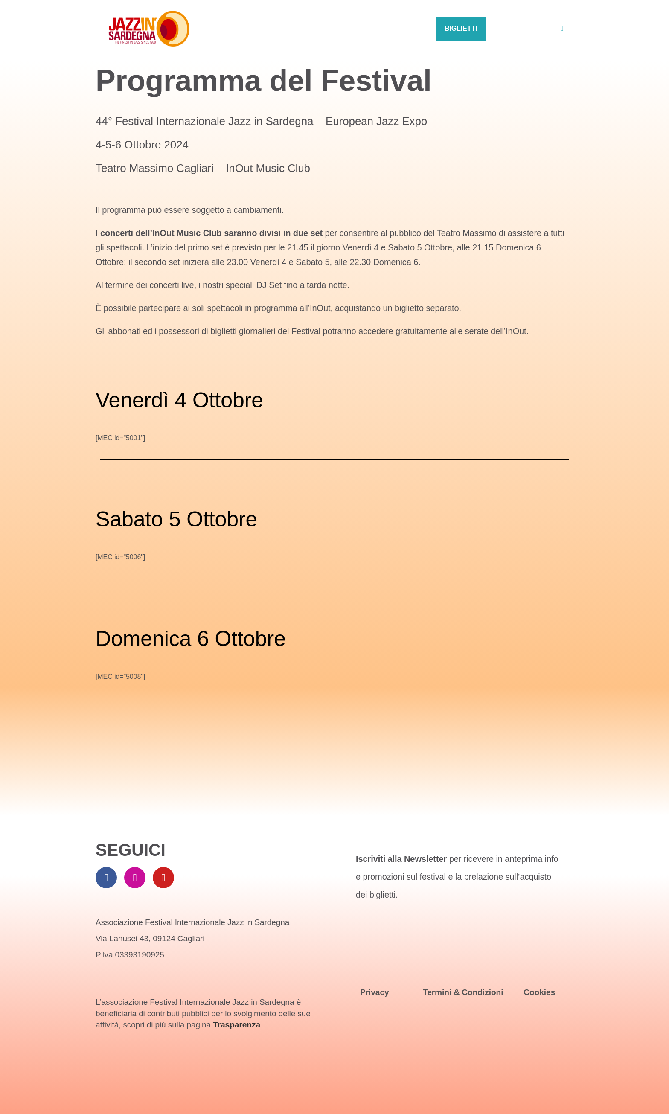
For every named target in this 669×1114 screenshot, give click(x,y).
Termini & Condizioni (463, 992)
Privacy (374, 992)
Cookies (539, 992)
